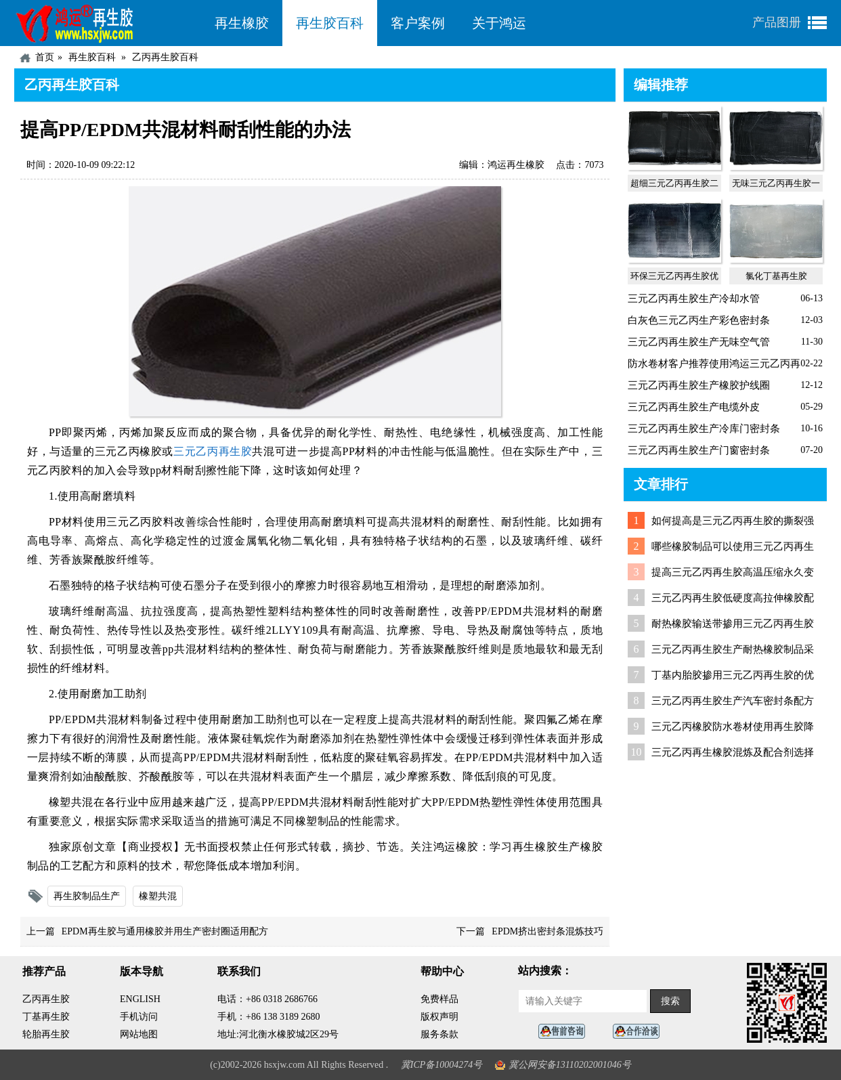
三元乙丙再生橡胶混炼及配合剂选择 (732, 752)
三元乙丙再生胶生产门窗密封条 (699, 450)
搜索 (670, 1001)
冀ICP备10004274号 (442, 1065)
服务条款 (439, 1034)
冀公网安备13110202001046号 (570, 1065)
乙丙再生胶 (46, 999)
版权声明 (439, 1017)
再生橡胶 (242, 23)
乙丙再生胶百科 (165, 57)
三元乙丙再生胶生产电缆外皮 (694, 407)
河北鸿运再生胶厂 (107, 23)
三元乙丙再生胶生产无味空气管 (699, 342)
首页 (44, 57)
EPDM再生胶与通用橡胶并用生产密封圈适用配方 (165, 931)
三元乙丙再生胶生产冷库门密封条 (704, 428)
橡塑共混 (158, 896)
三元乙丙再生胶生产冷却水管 (694, 298)
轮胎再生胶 (46, 1034)
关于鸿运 (499, 23)
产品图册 (776, 22)
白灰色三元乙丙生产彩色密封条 (699, 320)
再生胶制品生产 (86, 896)
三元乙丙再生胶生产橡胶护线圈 (699, 385)
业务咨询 (640, 1031)
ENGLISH (140, 999)
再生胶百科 (330, 23)
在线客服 (565, 1031)
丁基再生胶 (46, 1017)
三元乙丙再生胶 (212, 451)
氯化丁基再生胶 (776, 276)
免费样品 (439, 999)
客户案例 (418, 23)
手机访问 (139, 1017)
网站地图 (139, 1034)
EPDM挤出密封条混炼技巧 (547, 931)
